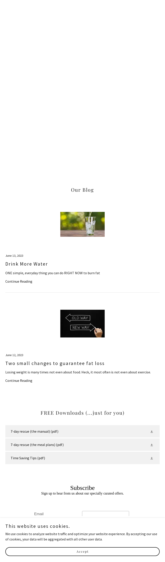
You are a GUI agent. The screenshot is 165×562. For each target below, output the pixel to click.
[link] (82, 247)
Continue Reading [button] (18, 281)
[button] (152, 431)
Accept (83, 557)
